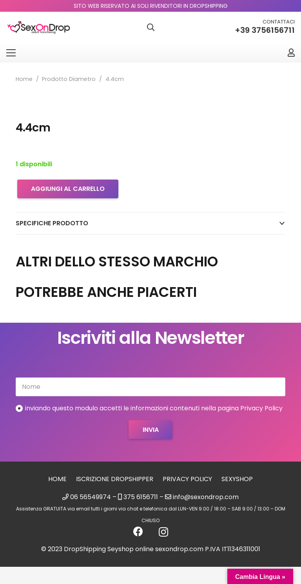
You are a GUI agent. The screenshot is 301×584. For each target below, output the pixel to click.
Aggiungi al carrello (68, 188)
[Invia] (150, 429)
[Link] (291, 52)
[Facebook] (138, 531)
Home (24, 79)
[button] (150, 27)
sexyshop (237, 478)
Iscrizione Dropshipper (114, 478)
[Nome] (150, 386)
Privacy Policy (187, 478)
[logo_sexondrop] (38, 27)
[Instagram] (163, 531)
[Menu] (11, 53)
